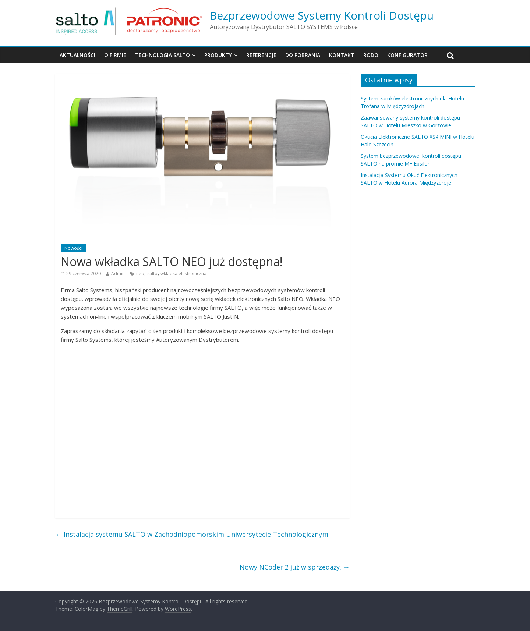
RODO (370, 55)
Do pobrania (302, 55)
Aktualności (77, 55)
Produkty (218, 55)
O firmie (115, 55)
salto (152, 273)
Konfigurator (407, 55)
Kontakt (341, 55)
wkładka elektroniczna (183, 273)
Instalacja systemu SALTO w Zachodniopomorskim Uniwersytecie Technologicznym (191, 534)
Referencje (261, 55)
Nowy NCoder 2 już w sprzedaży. (295, 567)
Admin (118, 273)
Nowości (73, 248)
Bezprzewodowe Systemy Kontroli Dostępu (322, 15)
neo (140, 273)
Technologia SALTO (162, 55)
